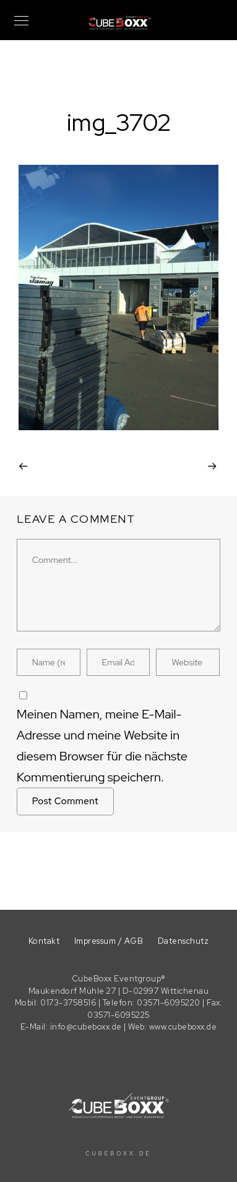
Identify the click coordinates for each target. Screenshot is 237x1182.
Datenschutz (183, 941)
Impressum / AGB (109, 941)
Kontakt (44, 941)
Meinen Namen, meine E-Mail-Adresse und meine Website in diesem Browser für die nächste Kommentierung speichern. (102, 745)
